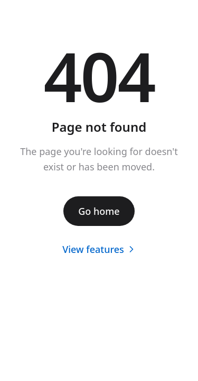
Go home (98, 211)
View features (99, 249)
